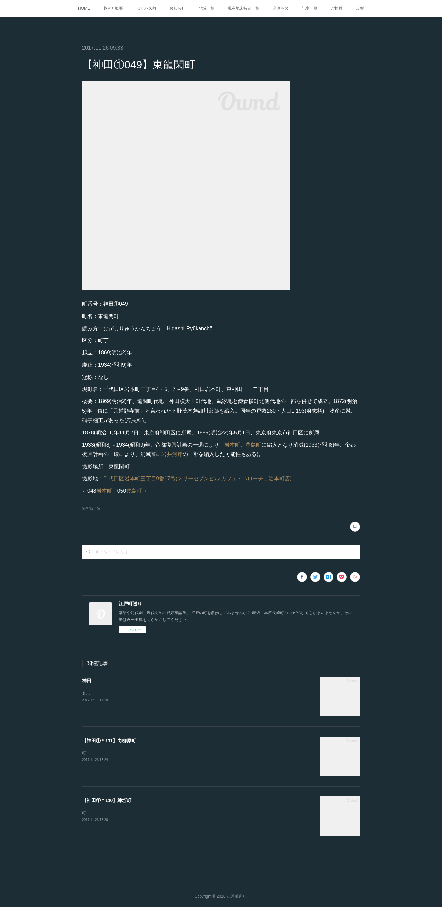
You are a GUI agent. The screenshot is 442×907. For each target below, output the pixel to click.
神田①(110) (91, 509)
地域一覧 (206, 8)
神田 (86, 680)
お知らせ (177, 8)
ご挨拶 (337, 8)
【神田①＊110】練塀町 (106, 800)
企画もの (280, 8)
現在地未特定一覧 (243, 8)
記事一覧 (310, 8)
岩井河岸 (172, 454)
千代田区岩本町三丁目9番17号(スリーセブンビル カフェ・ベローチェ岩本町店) (197, 478)
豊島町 (253, 445)
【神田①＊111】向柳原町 (109, 740)
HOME (84, 8)
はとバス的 (146, 8)
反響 (360, 8)
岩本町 (232, 445)
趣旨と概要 (113, 8)
